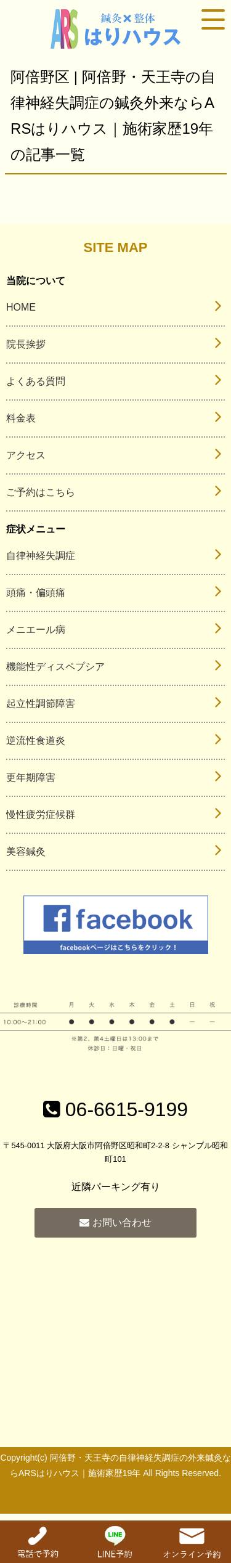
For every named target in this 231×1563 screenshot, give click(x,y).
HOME (21, 307)
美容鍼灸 (26, 851)
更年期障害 (30, 777)
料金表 (21, 418)
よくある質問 (35, 381)
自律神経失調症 (40, 555)
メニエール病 (35, 629)
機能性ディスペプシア (55, 666)
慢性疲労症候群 (40, 814)
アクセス (26, 455)
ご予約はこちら (40, 492)
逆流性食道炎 (35, 740)
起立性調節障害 (40, 703)
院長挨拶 (26, 344)
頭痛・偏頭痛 (35, 592)
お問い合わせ (115, 1222)
